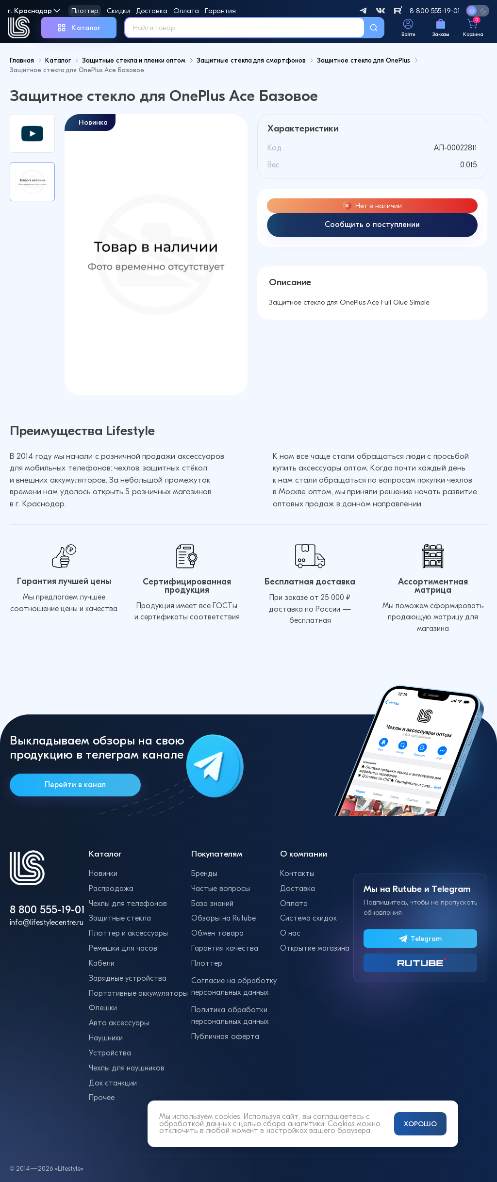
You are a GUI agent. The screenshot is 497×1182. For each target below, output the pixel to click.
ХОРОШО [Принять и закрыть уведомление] (420, 1124)
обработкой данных (195, 1124)
